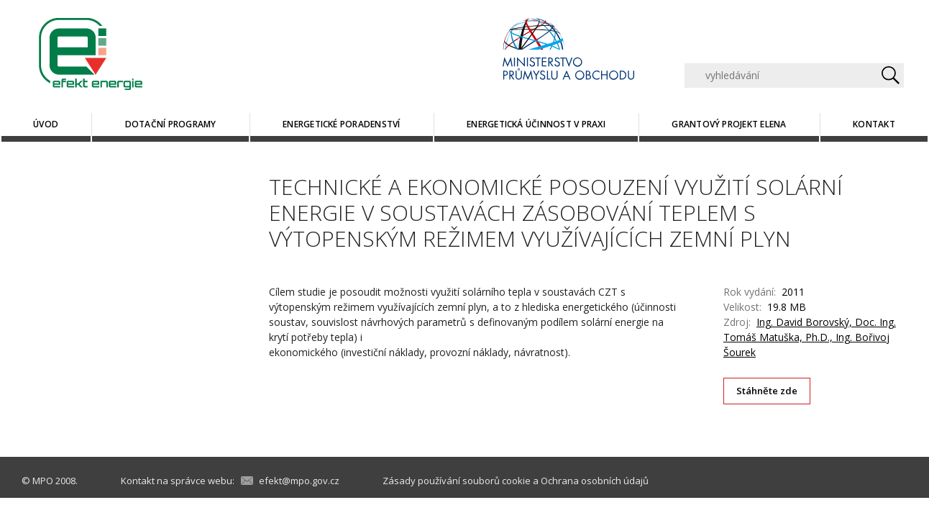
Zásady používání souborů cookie (457, 480)
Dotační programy (170, 124)
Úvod (45, 124)
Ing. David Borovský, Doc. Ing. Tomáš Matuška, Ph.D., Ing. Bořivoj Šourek (809, 337)
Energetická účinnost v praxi (536, 124)
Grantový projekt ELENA (729, 124)
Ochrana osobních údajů (595, 480)
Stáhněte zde (767, 390)
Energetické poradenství (342, 124)
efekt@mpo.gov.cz (299, 480)
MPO (42, 480)
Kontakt (874, 124)
